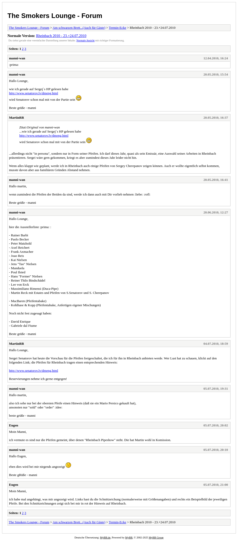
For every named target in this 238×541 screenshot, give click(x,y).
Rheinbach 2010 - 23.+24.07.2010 (61, 36)
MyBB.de (105, 537)
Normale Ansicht (85, 40)
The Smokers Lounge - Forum (54, 16)
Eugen (13, 425)
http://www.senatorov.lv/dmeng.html (33, 93)
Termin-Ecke (117, 28)
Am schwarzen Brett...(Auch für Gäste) (79, 28)
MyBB (129, 537)
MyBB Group (156, 537)
